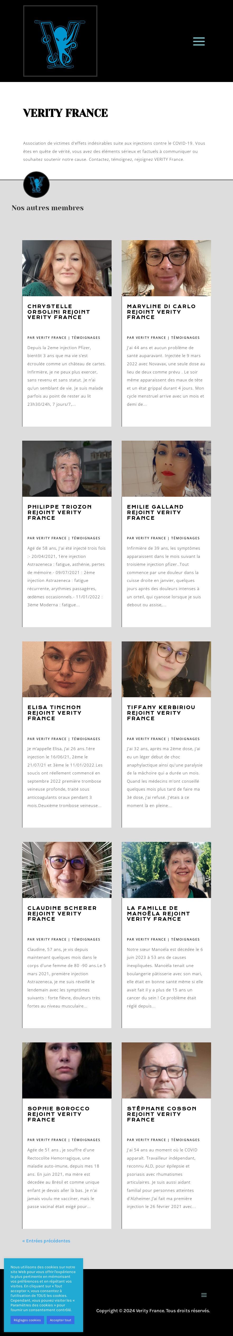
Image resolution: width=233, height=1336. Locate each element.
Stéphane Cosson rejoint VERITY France (162, 1114)
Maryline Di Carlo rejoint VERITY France (161, 312)
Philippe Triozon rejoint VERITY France (59, 512)
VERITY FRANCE (51, 337)
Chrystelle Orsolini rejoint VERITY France (59, 312)
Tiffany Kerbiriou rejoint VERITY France (161, 713)
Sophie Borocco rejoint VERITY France (58, 1114)
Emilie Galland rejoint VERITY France (155, 512)
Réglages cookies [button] (27, 1320)
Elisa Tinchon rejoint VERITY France (54, 713)
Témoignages (86, 337)
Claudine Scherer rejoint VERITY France (62, 914)
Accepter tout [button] (60, 1320)
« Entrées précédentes (46, 1241)
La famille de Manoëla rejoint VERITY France (159, 914)
